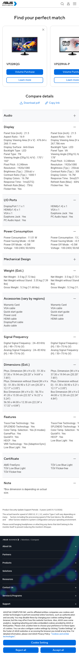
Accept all (58, 650)
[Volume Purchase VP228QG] (24, 72)
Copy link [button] (52, 103)
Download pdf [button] (29, 103)
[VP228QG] (24, 63)
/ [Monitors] (24, 540)
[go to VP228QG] (24, 46)
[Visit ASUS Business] (11, 540)
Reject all (21, 650)
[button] (62, 4)
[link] (24, 80)
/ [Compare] (34, 540)
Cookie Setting (39, 642)
